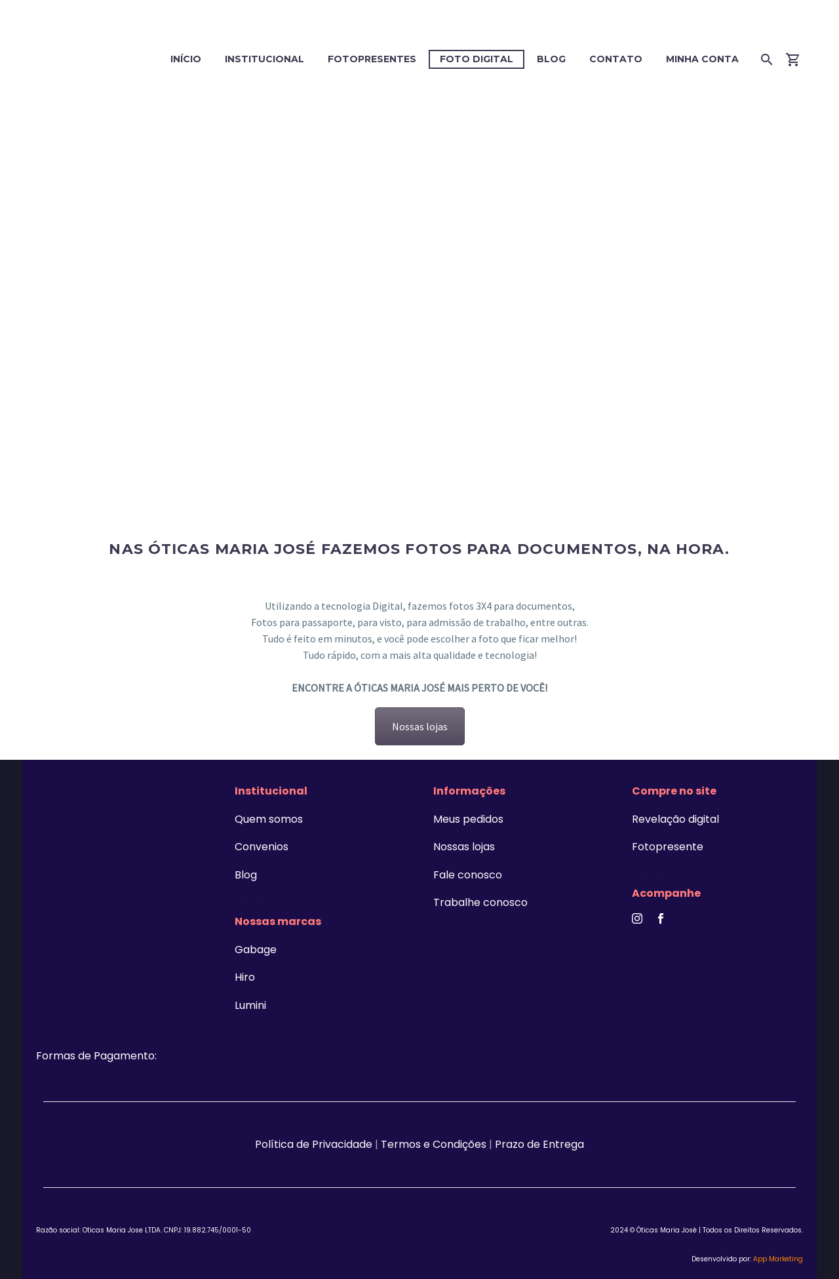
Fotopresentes (372, 59)
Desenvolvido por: (747, 1259)
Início (185, 59)
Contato (615, 59)
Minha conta (702, 59)
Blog (551, 59)
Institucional (264, 59)
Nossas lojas (420, 726)
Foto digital (476, 59)
